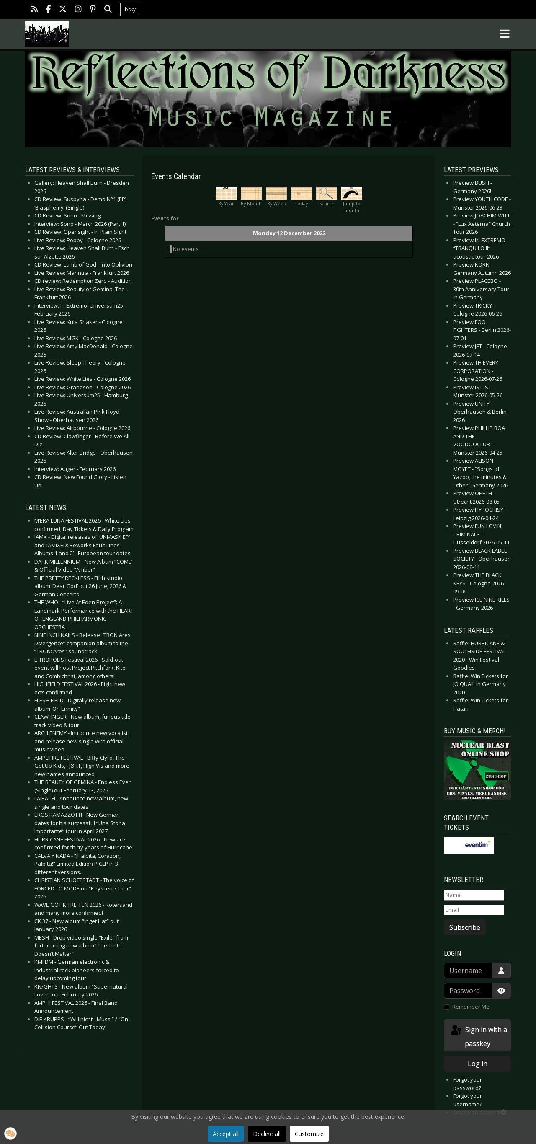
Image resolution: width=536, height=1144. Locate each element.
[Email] (474, 910)
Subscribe (464, 927)
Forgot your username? (467, 1100)
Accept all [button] (226, 1134)
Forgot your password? (467, 1084)
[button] (10, 1133)
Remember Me (471, 1006)
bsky (130, 9)
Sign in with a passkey (478, 1036)
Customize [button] (309, 1134)
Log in (477, 1063)
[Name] (474, 895)
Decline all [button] (267, 1134)
